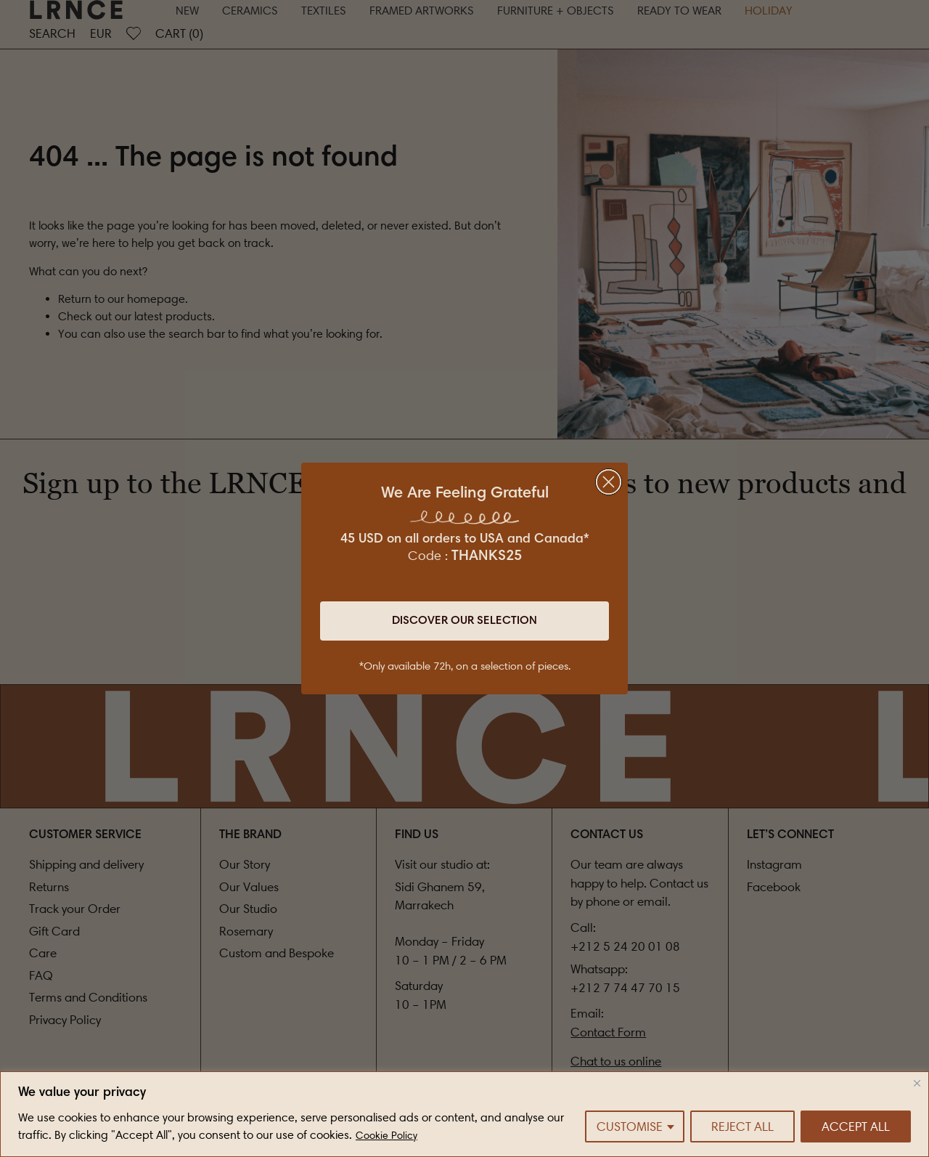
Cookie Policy (386, 1135)
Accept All (856, 1126)
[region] (464, 1114)
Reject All (742, 1126)
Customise (630, 1126)
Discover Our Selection (464, 621)
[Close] (917, 1083)
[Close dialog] (608, 481)
